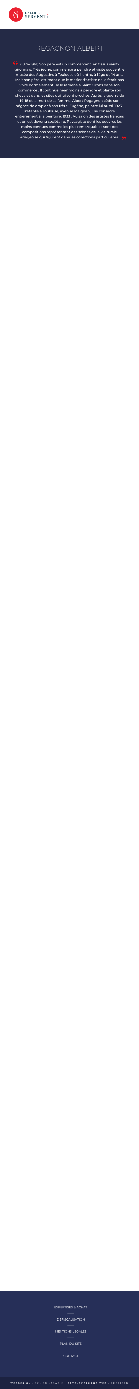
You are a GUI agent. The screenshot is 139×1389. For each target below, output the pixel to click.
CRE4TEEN (120, 1383)
